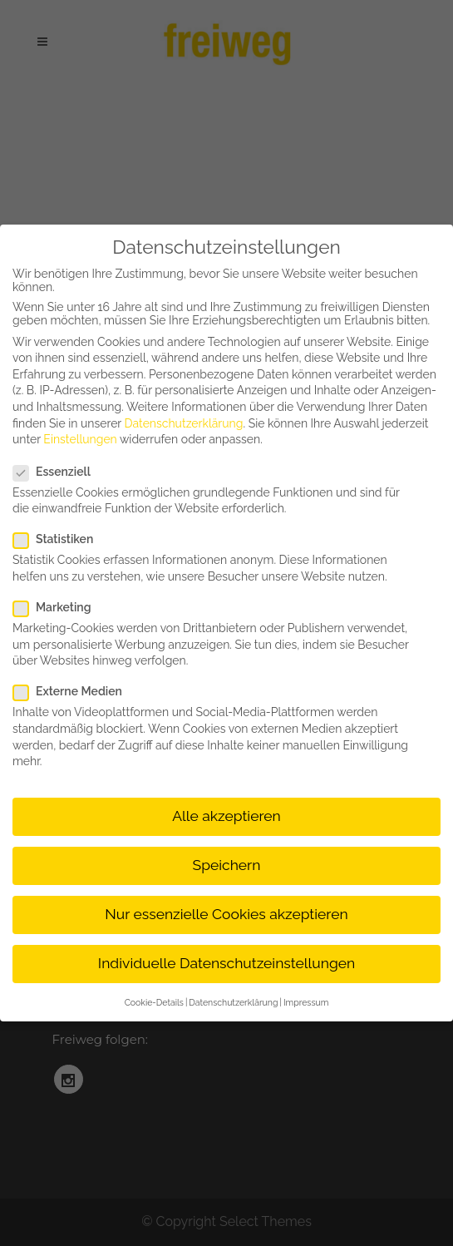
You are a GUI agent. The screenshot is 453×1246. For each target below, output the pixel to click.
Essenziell (58, 471)
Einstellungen (79, 439)
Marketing (58, 607)
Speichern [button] (227, 865)
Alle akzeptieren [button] (226, 816)
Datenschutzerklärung (184, 423)
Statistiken (59, 539)
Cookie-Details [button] (154, 1002)
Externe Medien (74, 691)
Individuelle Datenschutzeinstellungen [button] (226, 963)
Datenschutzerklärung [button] (233, 1002)
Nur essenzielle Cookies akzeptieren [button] (226, 914)
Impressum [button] (305, 1002)
